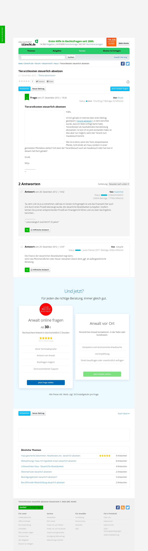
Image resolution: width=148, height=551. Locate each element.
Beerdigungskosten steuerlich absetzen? (39, 477)
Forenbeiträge (71, 44)
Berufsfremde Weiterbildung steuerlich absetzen (43, 483)
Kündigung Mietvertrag (56, 536)
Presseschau (23, 536)
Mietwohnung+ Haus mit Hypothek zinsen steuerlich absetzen (48, 461)
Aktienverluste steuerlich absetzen (36, 472)
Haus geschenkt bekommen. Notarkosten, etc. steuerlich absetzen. (51, 456)
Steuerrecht (47, 64)
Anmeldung (79, 517)
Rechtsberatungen (94, 44)
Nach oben (124, 414)
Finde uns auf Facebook (56, 529)
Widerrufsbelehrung (111, 535)
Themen (31, 51)
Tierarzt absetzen (84, 121)
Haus (56, 64)
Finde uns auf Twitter (55, 525)
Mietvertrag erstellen (55, 540)
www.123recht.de (25, 64)
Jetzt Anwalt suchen (102, 374)
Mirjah (120, 98)
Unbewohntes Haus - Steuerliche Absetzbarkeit (42, 466)
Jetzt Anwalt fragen (120, 89)
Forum (82, 51)
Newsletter (51, 517)
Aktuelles (78, 525)
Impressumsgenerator (55, 533)
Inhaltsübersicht (24, 517)
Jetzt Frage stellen (46, 382)
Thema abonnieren (46, 76)
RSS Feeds (51, 521)
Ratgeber (50, 44)
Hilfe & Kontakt (2, 34)
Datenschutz (109, 525)
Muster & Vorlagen (112, 51)
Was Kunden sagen (25, 533)
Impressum (108, 521)
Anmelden (22, 529)
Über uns (107, 517)
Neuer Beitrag (38, 89)
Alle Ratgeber (23, 540)
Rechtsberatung (24, 525)
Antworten (24, 89)
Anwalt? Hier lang (120, 57)
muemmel (118, 192)
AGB (77, 529)
